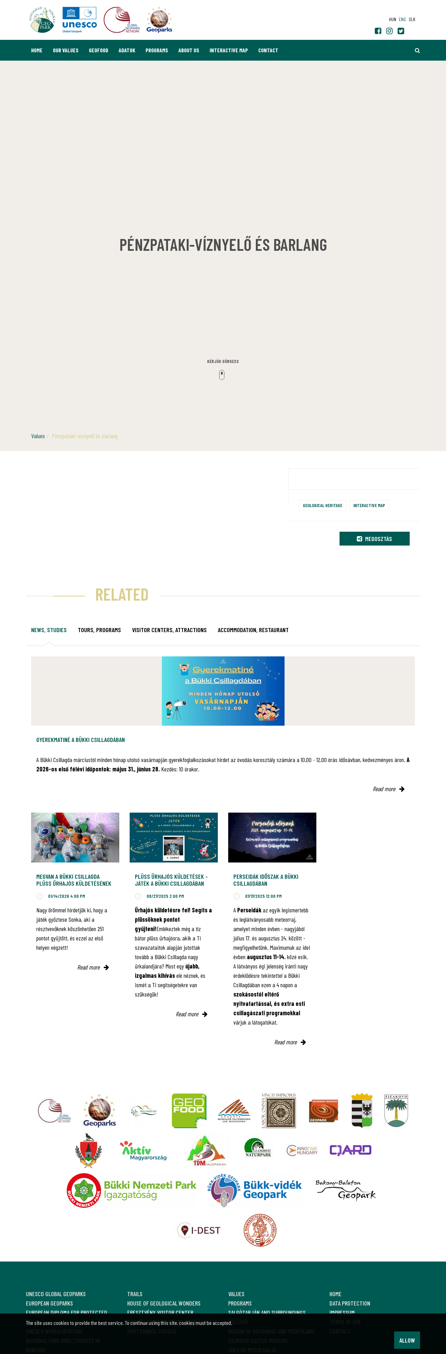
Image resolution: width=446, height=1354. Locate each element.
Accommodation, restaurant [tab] (253, 630)
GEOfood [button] (98, 50)
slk (412, 19)
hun (392, 19)
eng (402, 19)
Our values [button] (65, 50)
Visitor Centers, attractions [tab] (169, 630)
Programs (157, 50)
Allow (407, 1340)
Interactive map (229, 50)
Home (37, 50)
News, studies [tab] (49, 630)
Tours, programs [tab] (99, 630)
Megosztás (374, 538)
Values (38, 436)
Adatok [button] (127, 50)
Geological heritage (322, 505)
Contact (268, 50)
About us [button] (188, 50)
